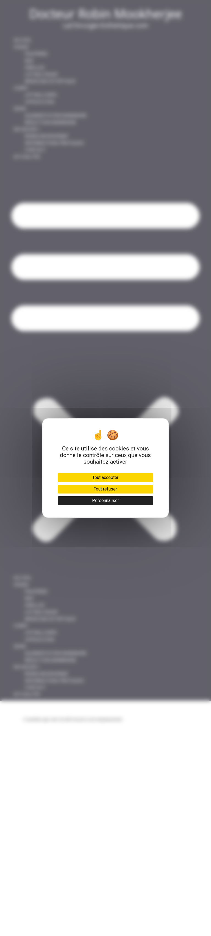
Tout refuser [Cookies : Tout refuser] (105, 489)
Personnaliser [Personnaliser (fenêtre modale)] (105, 500)
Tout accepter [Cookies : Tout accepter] (105, 477)
